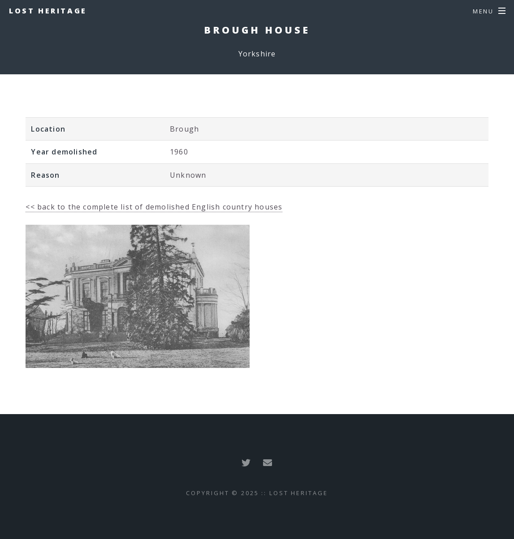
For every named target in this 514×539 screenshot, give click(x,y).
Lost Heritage (48, 11)
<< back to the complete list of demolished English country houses (154, 207)
